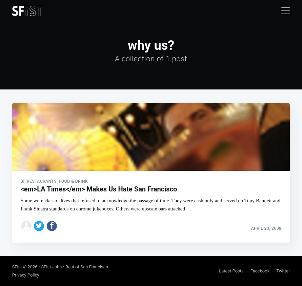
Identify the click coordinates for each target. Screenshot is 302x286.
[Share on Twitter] (39, 226)
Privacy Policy (25, 275)
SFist (17, 266)
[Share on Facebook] (52, 226)
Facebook (259, 270)
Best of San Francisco (86, 266)
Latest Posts (231, 270)
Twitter (283, 270)
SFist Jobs (51, 266)
